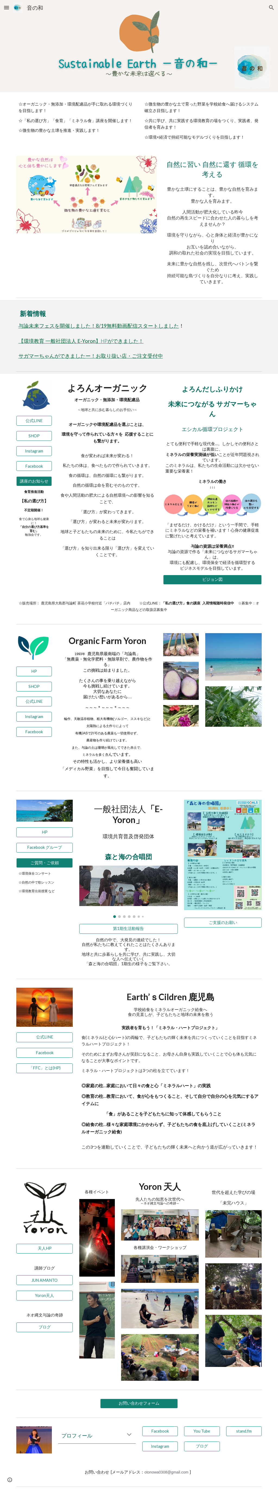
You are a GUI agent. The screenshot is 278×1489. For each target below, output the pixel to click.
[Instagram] (34, 451)
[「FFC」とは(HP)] (45, 1068)
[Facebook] (34, 466)
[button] (6, 7)
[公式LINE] (34, 420)
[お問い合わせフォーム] (139, 1403)
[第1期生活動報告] (129, 928)
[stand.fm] (243, 1431)
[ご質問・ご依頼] (45, 862)
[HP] (34, 671)
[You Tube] (201, 1431)
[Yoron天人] (45, 1295)
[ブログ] (45, 1327)
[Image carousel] (128, 892)
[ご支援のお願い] (222, 922)
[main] (76, 117)
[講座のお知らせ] (34, 481)
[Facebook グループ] (45, 847)
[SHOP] (34, 436)
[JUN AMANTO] (45, 1280)
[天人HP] (45, 1248)
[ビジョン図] (212, 579)
